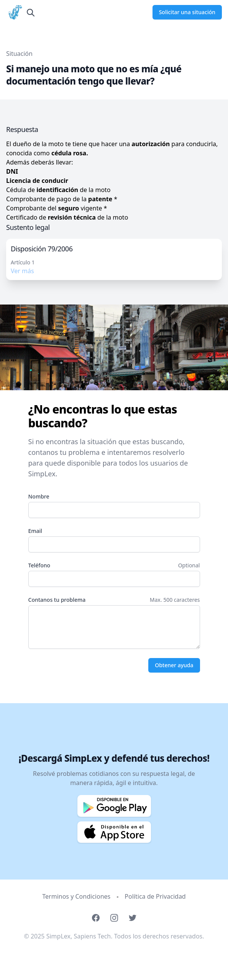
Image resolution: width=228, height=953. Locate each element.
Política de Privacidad (155, 896)
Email (35, 530)
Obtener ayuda (174, 665)
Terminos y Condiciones (76, 896)
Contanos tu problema (57, 599)
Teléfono (39, 565)
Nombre (38, 496)
